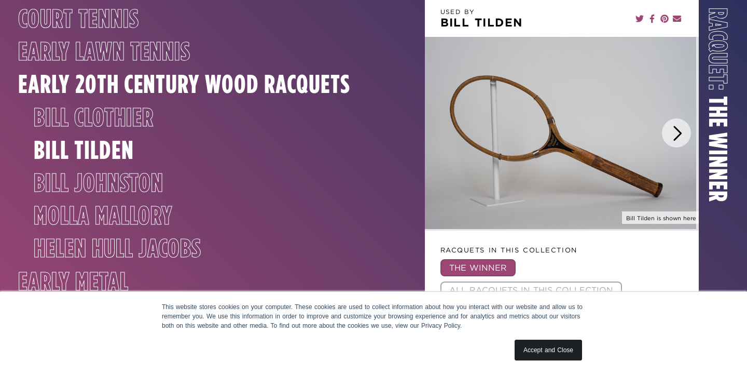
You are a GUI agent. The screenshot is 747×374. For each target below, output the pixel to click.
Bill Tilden (84, 175)
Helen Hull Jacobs (117, 273)
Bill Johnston (98, 207)
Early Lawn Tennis (104, 53)
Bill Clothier (93, 142)
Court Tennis (78, 21)
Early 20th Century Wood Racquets (109, 97)
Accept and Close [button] (548, 350)
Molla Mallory (103, 240)
